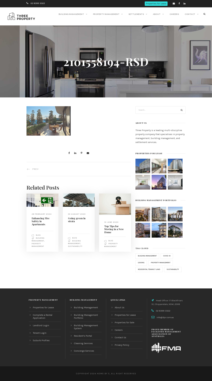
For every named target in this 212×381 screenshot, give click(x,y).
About (157, 14)
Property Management (107, 14)
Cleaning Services (83, 343)
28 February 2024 (42, 214)
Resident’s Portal (83, 336)
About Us (119, 307)
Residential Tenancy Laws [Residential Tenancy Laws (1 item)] (150, 269)
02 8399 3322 (37, 3)
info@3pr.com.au (164, 317)
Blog (38, 235)
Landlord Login (40, 325)
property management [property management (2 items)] (162, 263)
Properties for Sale (124, 322)
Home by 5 (102, 373)
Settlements (137, 14)
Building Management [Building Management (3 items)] (148, 256)
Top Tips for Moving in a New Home (113, 229)
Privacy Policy (122, 345)
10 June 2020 (111, 222)
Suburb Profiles (41, 340)
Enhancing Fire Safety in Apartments (40, 221)
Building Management (72, 14)
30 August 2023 (76, 214)
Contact (190, 14)
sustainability (75, 246)
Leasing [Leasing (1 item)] (141, 263)
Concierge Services (84, 351)
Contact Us (120, 337)
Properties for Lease (156, 3)
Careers (174, 14)
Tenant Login (39, 333)
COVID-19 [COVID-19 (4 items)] (168, 256)
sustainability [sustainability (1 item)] (144, 276)
